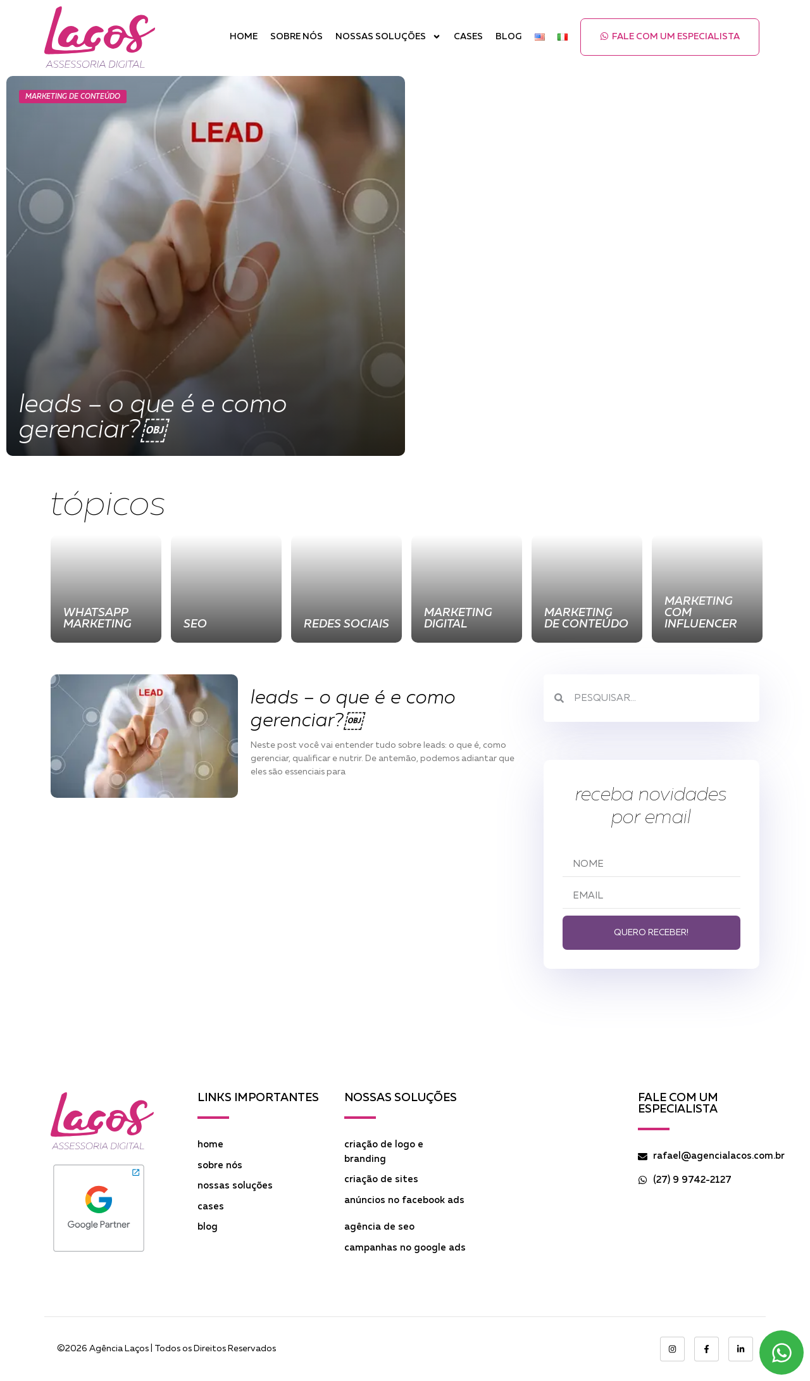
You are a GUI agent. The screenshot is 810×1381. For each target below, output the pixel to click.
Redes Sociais (346, 624)
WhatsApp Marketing (97, 618)
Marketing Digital (458, 618)
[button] (669, 37)
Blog (508, 36)
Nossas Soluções (388, 37)
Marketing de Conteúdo (72, 96)
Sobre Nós (296, 36)
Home (244, 36)
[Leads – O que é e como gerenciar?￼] (205, 266)
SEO (195, 624)
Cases (468, 36)
